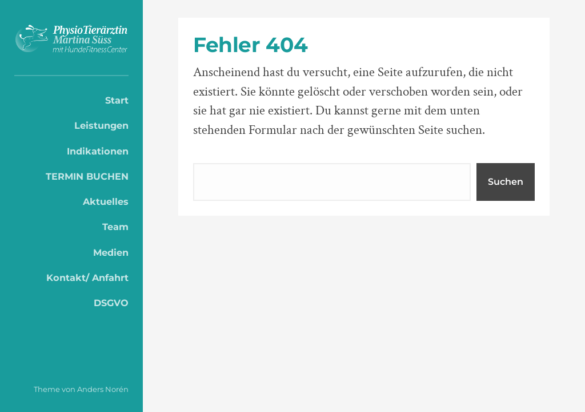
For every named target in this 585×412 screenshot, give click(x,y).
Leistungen (101, 125)
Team (115, 226)
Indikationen (98, 151)
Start (117, 100)
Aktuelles (106, 201)
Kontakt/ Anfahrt (87, 277)
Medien (111, 252)
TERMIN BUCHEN (87, 176)
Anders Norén (103, 389)
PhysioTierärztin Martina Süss (71, 40)
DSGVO (111, 302)
